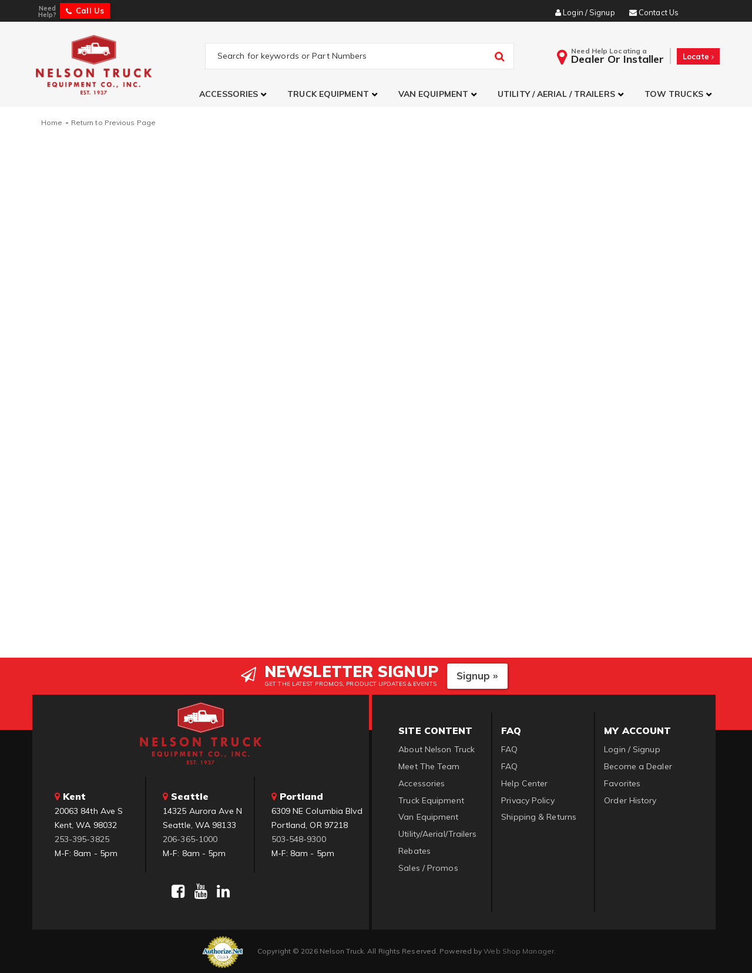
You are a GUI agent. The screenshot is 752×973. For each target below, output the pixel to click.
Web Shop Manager (519, 949)
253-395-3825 (82, 838)
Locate (698, 56)
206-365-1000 (190, 838)
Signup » (477, 675)
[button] (234, 94)
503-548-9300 (298, 838)
